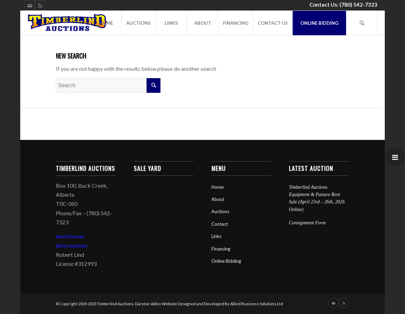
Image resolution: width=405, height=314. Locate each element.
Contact (219, 224)
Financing (220, 249)
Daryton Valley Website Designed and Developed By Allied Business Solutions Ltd (209, 303)
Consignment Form (307, 222)
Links (216, 236)
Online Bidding (226, 261)
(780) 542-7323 (358, 4)
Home (217, 187)
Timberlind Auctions (115, 303)
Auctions (220, 211)
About (217, 199)
